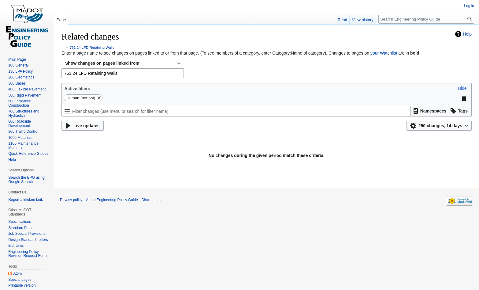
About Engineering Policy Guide (112, 200)
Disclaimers (151, 200)
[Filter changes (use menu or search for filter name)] (236, 111)
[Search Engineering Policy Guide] (426, 19)
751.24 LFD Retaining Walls (92, 47)
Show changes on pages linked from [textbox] (102, 63)
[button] (462, 88)
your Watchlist (383, 53)
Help (467, 34)
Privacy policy (71, 200)
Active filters (77, 88)
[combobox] (122, 63)
